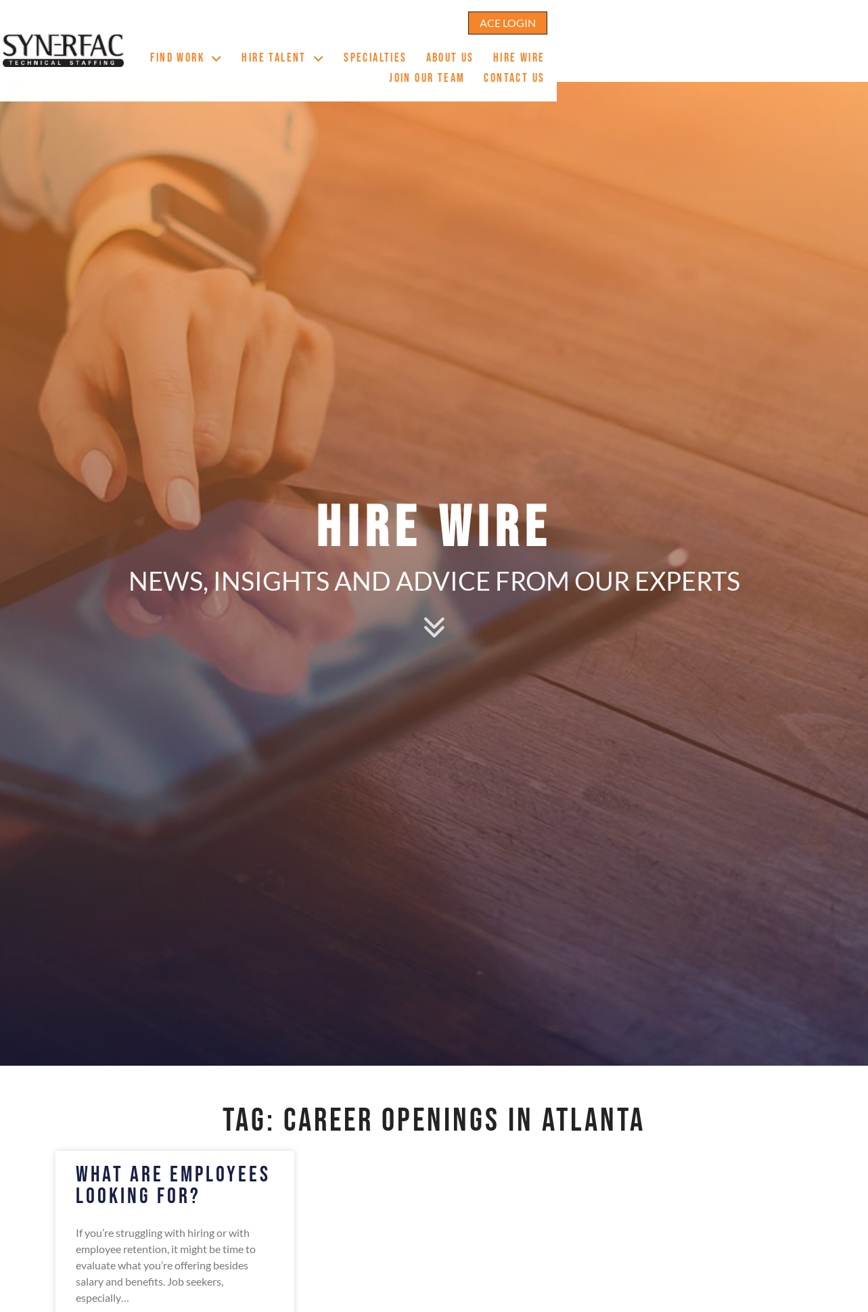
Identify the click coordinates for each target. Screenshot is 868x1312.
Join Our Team (696, 53)
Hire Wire (614, 53)
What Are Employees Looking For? (173, 1186)
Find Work (282, 51)
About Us (545, 53)
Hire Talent (378, 51)
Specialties (470, 53)
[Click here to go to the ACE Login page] (773, 16)
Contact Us (784, 53)
